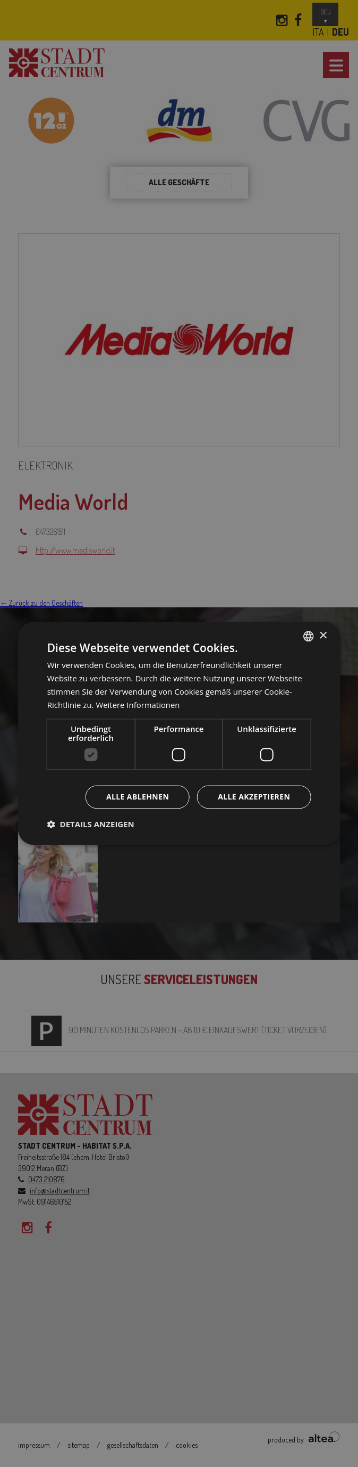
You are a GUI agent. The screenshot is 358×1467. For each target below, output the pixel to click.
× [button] (323, 636)
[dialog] (179, 733)
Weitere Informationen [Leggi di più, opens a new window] (138, 704)
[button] (90, 824)
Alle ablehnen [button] (137, 797)
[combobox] (308, 636)
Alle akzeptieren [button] (254, 797)
